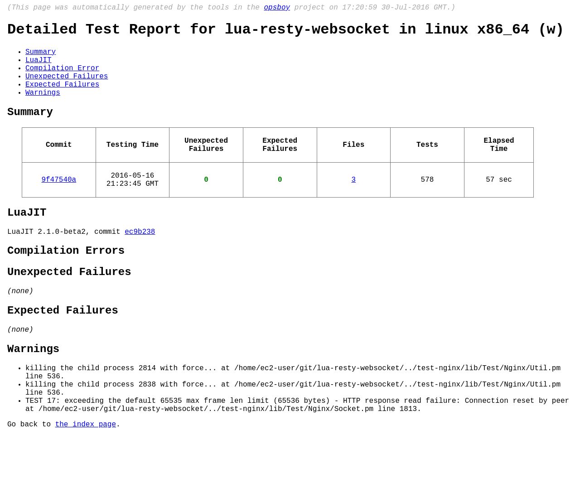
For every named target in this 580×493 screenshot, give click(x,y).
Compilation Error (62, 77)
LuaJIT (38, 67)
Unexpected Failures (66, 87)
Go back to (31, 481)
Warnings (42, 107)
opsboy (277, 9)
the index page (85, 481)
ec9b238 (140, 261)
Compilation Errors (66, 282)
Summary (40, 58)
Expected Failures (62, 97)
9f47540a (58, 203)
